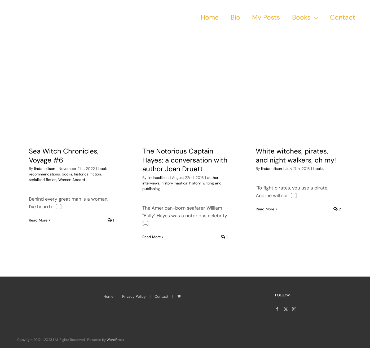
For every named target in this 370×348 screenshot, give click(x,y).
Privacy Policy (134, 296)
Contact (161, 296)
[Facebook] (277, 309)
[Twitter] (286, 309)
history (167, 183)
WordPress (115, 339)
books (67, 174)
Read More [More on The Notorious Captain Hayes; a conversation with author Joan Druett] (151, 236)
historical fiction (87, 174)
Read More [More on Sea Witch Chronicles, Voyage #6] (38, 236)
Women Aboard (71, 179)
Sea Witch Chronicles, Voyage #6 (64, 156)
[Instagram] (294, 309)
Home (108, 296)
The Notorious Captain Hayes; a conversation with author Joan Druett (184, 160)
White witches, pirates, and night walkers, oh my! (296, 156)
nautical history (188, 183)
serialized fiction (42, 179)
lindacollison (44, 168)
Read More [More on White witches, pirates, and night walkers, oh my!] (265, 236)
